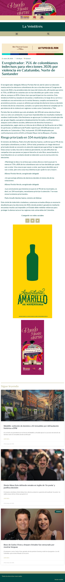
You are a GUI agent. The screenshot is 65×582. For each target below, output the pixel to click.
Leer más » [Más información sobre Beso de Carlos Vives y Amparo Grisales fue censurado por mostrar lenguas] (7, 557)
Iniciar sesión (59, 579)
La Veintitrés (32, 27)
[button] (16, 33)
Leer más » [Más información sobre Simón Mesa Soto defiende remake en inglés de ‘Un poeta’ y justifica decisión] (7, 498)
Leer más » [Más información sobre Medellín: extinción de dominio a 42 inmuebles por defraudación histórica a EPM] (7, 439)
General (28, 58)
